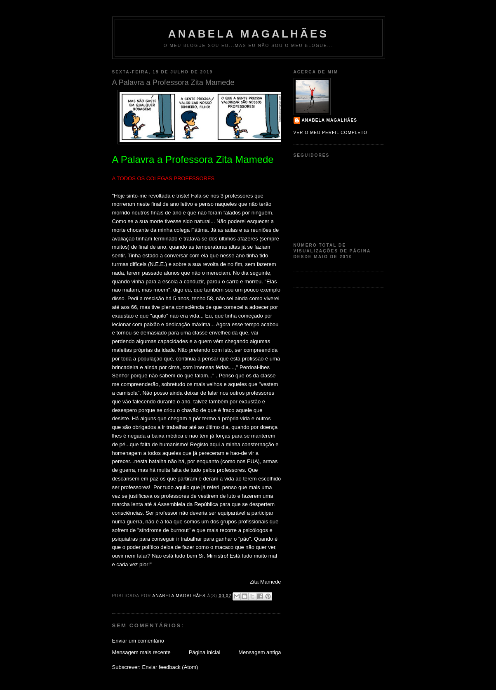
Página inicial (205, 652)
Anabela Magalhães (248, 34)
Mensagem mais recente (141, 652)
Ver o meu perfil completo (331, 132)
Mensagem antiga (259, 652)
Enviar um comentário (138, 641)
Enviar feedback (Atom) (170, 667)
